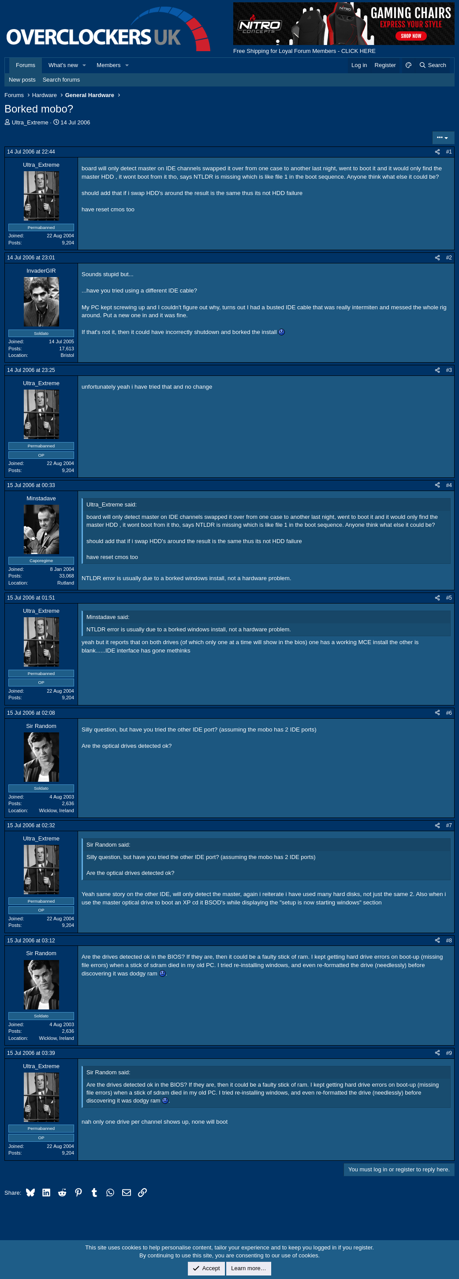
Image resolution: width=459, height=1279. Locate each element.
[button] (84, 65)
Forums (25, 65)
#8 (449, 941)
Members (108, 65)
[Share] (437, 152)
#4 (449, 485)
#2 (449, 258)
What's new (63, 65)
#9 (449, 1053)
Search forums (61, 79)
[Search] (432, 65)
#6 (449, 713)
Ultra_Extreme (30, 122)
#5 (449, 598)
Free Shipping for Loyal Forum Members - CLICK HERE (304, 51)
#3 (449, 370)
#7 (449, 825)
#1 (449, 152)
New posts (22, 79)
